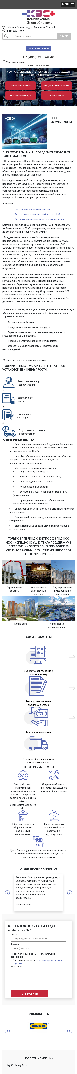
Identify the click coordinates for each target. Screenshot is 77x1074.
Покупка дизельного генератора (32, 209)
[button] (68, 4)
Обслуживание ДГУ (20, 95)
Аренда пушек (56, 95)
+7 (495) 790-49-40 (38, 57)
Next (69, 1031)
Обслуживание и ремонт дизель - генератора (39, 219)
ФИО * (14, 934)
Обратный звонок (38, 48)
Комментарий (17, 967)
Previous (7, 1031)
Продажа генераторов (56, 86)
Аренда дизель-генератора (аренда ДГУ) (37, 214)
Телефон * (16, 944)
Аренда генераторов (20, 86)
